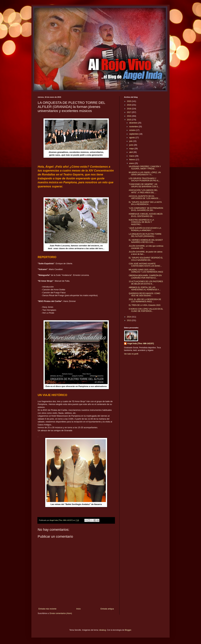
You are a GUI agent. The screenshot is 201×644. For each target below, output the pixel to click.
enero (132, 163)
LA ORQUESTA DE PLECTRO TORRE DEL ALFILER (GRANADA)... (145, 235)
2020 (129, 101)
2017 (129, 112)
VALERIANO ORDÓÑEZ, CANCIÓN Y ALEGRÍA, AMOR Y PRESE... (145, 167)
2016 (129, 116)
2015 (129, 120)
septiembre (134, 134)
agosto (132, 137)
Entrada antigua (107, 609)
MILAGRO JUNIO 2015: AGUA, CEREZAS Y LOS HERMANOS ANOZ (146, 271)
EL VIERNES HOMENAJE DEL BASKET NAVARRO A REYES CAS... (146, 241)
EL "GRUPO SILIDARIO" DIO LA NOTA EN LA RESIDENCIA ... (145, 203)
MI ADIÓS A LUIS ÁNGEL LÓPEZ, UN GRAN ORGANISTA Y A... (145, 173)
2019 (129, 105)
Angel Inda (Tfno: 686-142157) (140, 343)
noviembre (134, 127)
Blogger (128, 630)
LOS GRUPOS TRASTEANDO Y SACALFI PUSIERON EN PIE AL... (144, 179)
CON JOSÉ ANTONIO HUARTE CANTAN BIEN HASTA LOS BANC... (145, 265)
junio (131, 145)
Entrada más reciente (47, 609)
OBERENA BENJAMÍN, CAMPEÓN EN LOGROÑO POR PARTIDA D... (145, 276)
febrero (132, 159)
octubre (132, 130)
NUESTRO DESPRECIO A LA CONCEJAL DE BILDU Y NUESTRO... (141, 222)
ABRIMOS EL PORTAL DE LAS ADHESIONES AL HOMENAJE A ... (145, 288)
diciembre (133, 123)
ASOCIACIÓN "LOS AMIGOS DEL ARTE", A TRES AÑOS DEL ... (143, 191)
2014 (129, 317)
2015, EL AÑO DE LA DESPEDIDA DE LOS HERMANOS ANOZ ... (145, 300)
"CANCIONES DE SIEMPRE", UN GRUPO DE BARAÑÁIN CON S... (144, 185)
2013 (129, 320)
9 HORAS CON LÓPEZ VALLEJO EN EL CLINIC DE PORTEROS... (146, 310)
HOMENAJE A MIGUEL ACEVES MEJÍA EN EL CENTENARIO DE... (146, 215)
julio (131, 141)
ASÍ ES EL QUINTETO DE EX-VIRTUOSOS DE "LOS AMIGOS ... (144, 197)
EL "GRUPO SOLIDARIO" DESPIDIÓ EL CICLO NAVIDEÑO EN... (146, 259)
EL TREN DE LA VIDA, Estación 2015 (144, 305)
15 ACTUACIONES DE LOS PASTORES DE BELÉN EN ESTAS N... (146, 282)
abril (131, 152)
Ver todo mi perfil (131, 354)
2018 (129, 109)
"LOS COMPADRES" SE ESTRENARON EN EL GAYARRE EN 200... (146, 209)
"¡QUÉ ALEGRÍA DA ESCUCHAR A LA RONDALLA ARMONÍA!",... (145, 229)
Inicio (78, 609)
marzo (132, 156)
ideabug (102, 630)
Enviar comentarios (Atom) (61, 613)
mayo (131, 148)
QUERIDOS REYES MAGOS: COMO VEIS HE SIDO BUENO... (144, 294)
